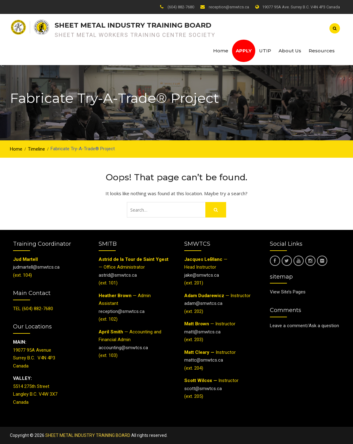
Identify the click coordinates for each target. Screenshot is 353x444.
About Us (290, 51)
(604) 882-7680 (181, 7)
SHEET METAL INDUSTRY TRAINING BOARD (133, 25)
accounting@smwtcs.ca (123, 347)
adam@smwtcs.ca (204, 303)
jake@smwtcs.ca (201, 275)
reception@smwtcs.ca (229, 7)
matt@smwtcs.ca (202, 332)
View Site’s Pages (288, 292)
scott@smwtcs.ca (203, 388)
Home (220, 51)
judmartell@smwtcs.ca (36, 267)
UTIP (265, 51)
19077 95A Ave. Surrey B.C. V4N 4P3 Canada (301, 7)
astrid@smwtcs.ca (118, 275)
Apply (244, 51)
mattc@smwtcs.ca (203, 360)
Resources (322, 51)
